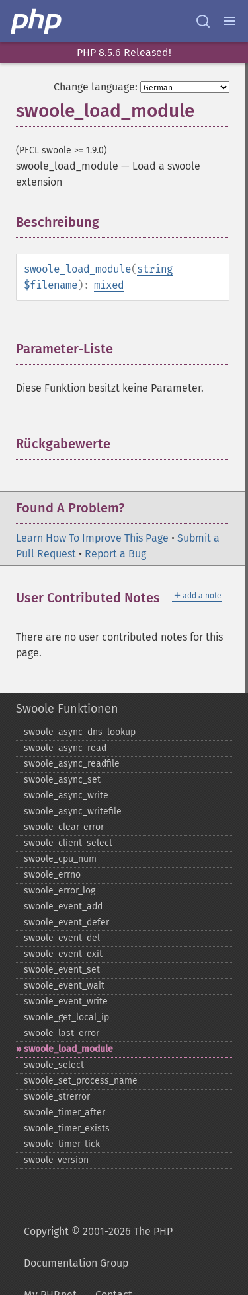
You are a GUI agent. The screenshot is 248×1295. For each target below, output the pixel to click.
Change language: (96, 87)
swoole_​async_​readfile (72, 763)
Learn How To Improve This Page (92, 538)
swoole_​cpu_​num (60, 858)
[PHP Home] (37, 21)
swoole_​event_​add (63, 906)
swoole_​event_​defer (66, 922)
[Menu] (229, 21)
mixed (109, 285)
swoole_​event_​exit (63, 954)
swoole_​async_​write (66, 795)
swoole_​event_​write (66, 1001)
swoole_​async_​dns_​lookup (80, 732)
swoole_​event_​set (62, 969)
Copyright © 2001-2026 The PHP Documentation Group (98, 1247)
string (155, 269)
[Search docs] (203, 21)
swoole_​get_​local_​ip (66, 1017)
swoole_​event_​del (62, 938)
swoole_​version (56, 1160)
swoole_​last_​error (61, 1033)
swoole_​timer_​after (64, 1112)
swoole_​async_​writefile (73, 811)
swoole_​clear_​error (64, 827)
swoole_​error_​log (59, 890)
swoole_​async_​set (62, 779)
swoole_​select (54, 1064)
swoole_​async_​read (65, 747)
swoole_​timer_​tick (62, 1144)
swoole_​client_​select (68, 843)
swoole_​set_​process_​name (81, 1080)
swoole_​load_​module (68, 1049)
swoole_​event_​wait (64, 985)
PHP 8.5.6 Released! (124, 52)
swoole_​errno (52, 874)
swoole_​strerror (57, 1096)
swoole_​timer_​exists (67, 1128)
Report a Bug (115, 553)
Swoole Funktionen (67, 708)
